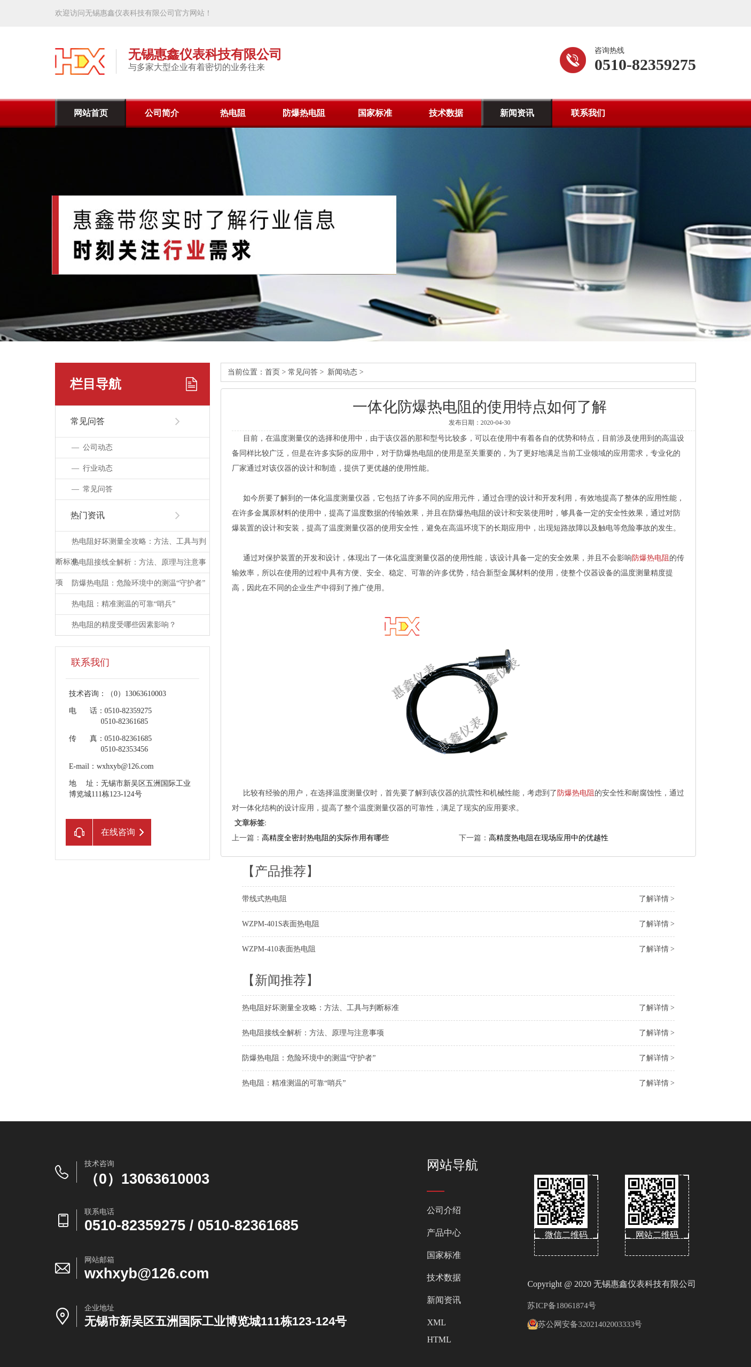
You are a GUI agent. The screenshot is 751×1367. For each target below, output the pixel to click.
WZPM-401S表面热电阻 (280, 924)
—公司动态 (92, 447)
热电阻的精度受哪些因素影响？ (124, 625)
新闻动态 (342, 372)
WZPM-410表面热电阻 (279, 949)
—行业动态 (92, 468)
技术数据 (446, 113)
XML (436, 1322)
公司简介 (162, 113)
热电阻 (233, 113)
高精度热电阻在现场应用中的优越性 (548, 838)
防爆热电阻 (304, 113)
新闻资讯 (517, 113)
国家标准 (375, 113)
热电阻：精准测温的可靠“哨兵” (123, 604)
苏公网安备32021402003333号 (584, 1324)
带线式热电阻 (264, 899)
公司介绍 (444, 1210)
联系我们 (588, 113)
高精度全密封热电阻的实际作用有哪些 (325, 838)
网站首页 (91, 113)
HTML (439, 1339)
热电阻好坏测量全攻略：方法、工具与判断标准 (320, 1008)
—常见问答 (92, 489)
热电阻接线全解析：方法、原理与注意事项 (313, 1033)
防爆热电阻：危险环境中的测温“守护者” (138, 583)
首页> (276, 372)
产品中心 (444, 1233)
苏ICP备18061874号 (561, 1305)
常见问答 (303, 372)
